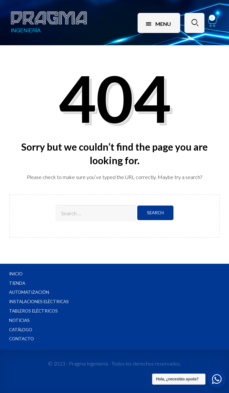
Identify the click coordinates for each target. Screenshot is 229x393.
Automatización (29, 292)
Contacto (21, 338)
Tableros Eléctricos (33, 310)
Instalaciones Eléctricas (39, 301)
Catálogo (20, 329)
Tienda (17, 283)
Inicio (16, 273)
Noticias (19, 320)
